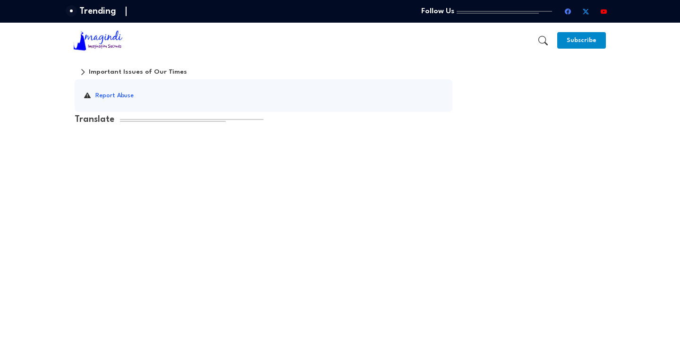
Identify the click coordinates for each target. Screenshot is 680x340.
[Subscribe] (581, 40)
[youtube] (604, 11)
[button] (543, 40)
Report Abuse (114, 96)
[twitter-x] (586, 11)
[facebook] (568, 11)
